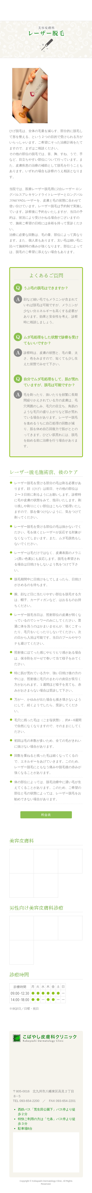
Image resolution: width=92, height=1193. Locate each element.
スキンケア (21, 952)
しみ (70, 861)
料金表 (46, 815)
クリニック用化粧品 (46, 885)
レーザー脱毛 (46, 928)
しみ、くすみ (70, 928)
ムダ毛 (46, 861)
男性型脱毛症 (21, 928)
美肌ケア (21, 885)
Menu (78, 11)
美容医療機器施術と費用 (21, 861)
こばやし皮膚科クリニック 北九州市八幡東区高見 (35, 11)
